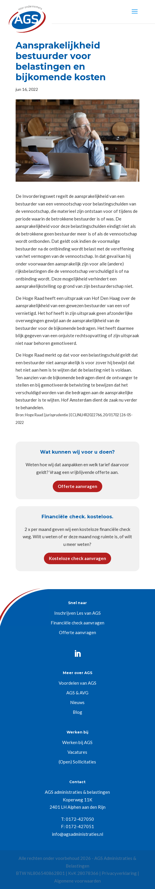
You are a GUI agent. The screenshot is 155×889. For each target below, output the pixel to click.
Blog (77, 712)
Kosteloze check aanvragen (77, 558)
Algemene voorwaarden (77, 880)
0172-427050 (80, 819)
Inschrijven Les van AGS (77, 613)
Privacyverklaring (119, 873)
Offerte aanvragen (77, 486)
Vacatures (77, 752)
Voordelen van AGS (77, 683)
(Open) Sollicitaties (77, 761)
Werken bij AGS (77, 742)
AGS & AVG (77, 692)
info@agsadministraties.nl (77, 834)
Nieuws (77, 702)
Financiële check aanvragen (77, 622)
